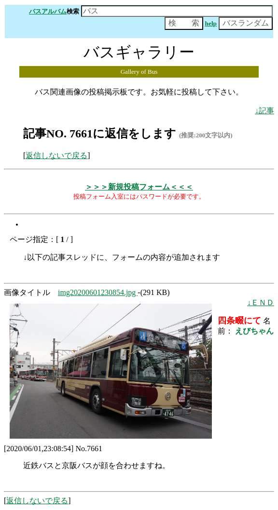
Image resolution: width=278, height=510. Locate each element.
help (211, 23)
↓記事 (264, 111)
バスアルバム (48, 11)
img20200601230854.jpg (98, 292)
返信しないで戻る (56, 155)
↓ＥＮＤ (260, 302)
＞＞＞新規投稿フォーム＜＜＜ (139, 187)
